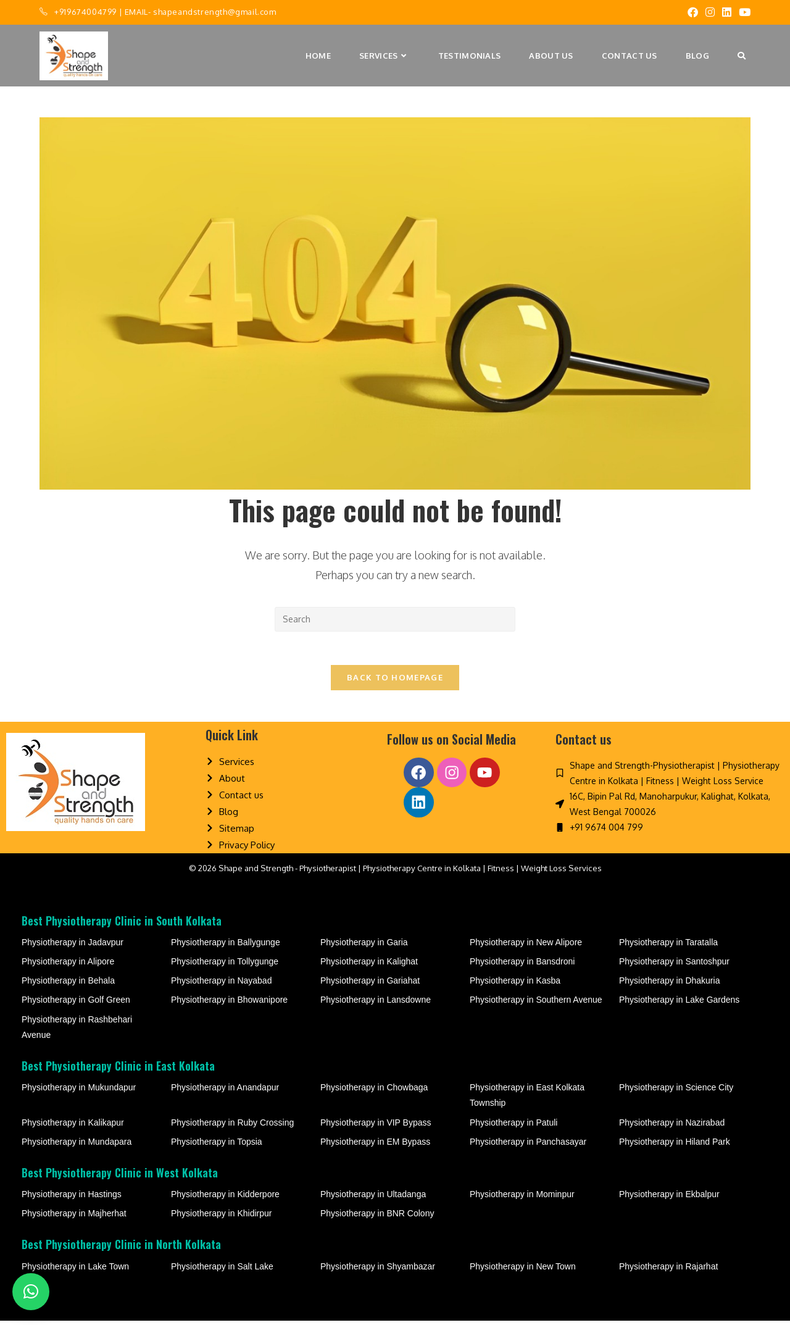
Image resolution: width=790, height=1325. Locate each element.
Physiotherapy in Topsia (216, 1146)
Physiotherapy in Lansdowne (375, 1004)
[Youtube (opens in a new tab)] (742, 12)
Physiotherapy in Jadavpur (72, 946)
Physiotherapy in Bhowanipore (229, 1004)
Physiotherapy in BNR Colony (377, 1218)
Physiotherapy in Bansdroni (522, 966)
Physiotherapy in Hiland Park (674, 1146)
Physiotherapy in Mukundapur (79, 1092)
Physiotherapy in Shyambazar (377, 1271)
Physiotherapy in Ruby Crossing (232, 1126)
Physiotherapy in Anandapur (225, 1092)
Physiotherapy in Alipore (68, 966)
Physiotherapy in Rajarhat (668, 1271)
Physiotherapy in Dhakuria (669, 985)
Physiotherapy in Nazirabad (672, 1126)
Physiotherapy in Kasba (515, 985)
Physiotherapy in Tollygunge (224, 966)
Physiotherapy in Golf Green (76, 1004)
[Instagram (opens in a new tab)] (710, 12)
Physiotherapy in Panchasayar (528, 1146)
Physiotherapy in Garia (364, 946)
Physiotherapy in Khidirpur (221, 1218)
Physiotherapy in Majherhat (74, 1218)
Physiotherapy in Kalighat (369, 966)
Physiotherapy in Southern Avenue (536, 1004)
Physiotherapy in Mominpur (522, 1198)
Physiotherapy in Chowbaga (374, 1092)
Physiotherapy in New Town (523, 1271)
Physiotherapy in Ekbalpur (669, 1198)
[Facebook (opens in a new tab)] (693, 12)
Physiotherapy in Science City (676, 1092)
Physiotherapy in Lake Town (75, 1271)
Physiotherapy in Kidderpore (225, 1198)
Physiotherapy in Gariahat (370, 985)
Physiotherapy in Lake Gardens (679, 1004)
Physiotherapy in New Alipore (526, 946)
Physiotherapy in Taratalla (668, 946)
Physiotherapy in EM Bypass (375, 1146)
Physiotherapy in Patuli (513, 1126)
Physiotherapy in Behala (68, 985)
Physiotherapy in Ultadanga (373, 1198)
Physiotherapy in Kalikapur (73, 1126)
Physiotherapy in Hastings (72, 1198)
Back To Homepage (395, 682)
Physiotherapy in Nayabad (221, 985)
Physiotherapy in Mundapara (76, 1146)
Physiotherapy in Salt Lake (222, 1271)
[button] (30, 1291)
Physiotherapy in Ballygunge (225, 946)
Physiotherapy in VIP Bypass (375, 1126)
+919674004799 (85, 12)
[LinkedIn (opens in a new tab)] (726, 12)
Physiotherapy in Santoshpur (674, 966)
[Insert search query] (395, 619)
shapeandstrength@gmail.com (214, 12)
